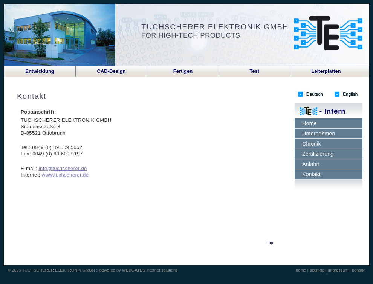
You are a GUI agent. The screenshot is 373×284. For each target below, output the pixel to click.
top (270, 242)
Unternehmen (318, 133)
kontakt (358, 270)
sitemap (318, 270)
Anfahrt (310, 164)
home (301, 270)
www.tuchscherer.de (65, 175)
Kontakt (311, 174)
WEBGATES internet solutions (150, 270)
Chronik (311, 144)
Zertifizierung (317, 154)
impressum (339, 270)
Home (309, 123)
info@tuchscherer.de (63, 168)
